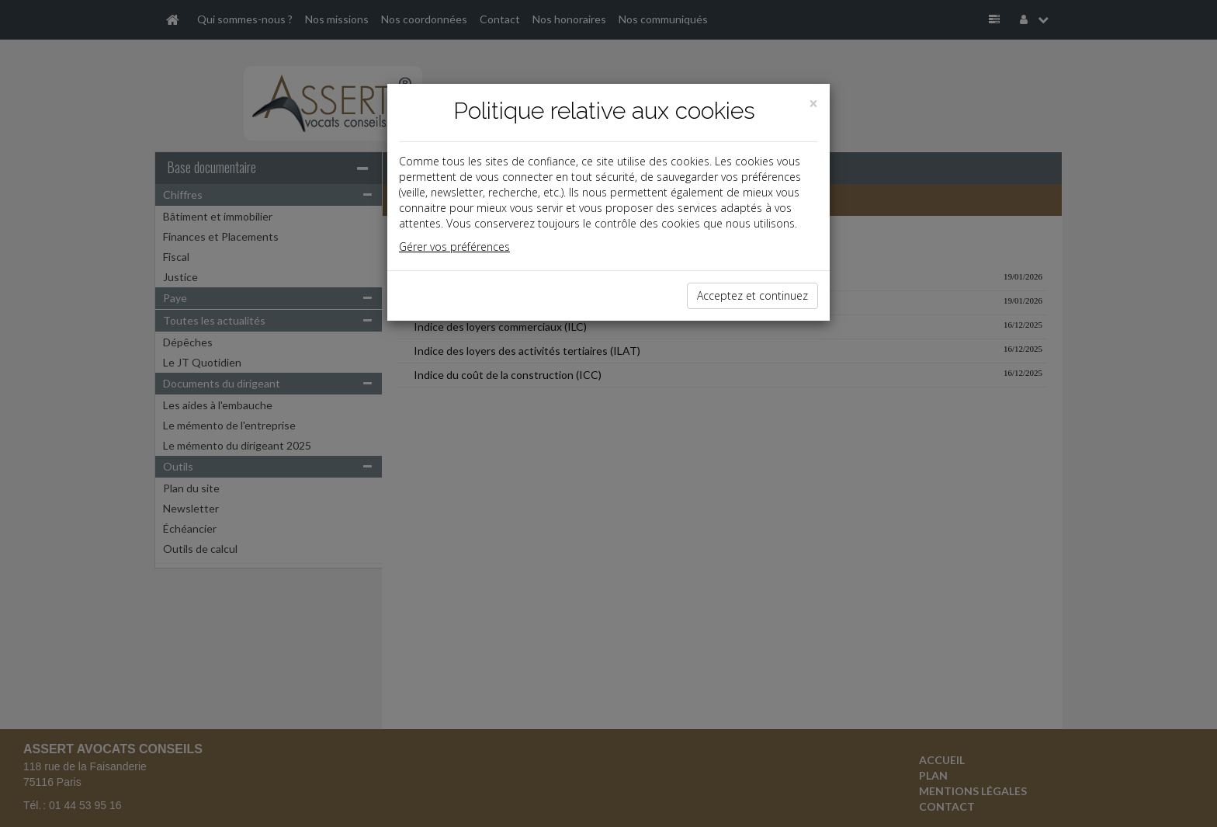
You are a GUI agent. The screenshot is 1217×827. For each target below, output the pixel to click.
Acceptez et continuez (752, 295)
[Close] (813, 104)
